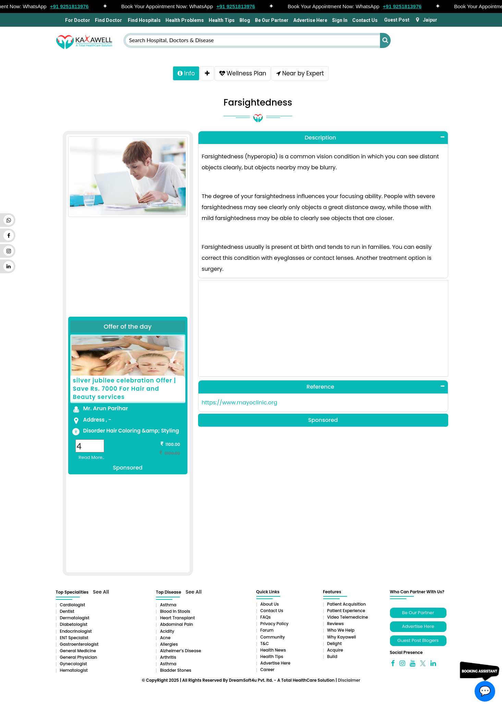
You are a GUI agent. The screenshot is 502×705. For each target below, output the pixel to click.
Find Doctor (108, 20)
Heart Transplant (177, 619)
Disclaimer (349, 681)
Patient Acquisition (346, 605)
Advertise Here (310, 20)
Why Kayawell (341, 638)
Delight (334, 645)
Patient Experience (346, 612)
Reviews (335, 625)
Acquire (335, 651)
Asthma (168, 606)
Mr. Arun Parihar (105, 410)
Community (272, 638)
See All (101, 593)
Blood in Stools (175, 613)
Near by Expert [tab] (302, 74)
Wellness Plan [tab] (243, 74)
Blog (245, 20)
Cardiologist (72, 606)
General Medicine (78, 652)
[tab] (206, 74)
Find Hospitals (144, 20)
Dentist (67, 613)
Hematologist (74, 671)
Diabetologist (73, 626)
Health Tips (222, 20)
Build (332, 658)
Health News (273, 651)
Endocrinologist (76, 632)
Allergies (169, 645)
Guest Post (396, 20)
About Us (269, 605)
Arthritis (168, 658)
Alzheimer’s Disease (180, 652)
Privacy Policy (274, 625)
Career (267, 671)
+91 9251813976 (71, 6)
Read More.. (92, 458)
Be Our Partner (272, 20)
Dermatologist (74, 619)
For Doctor (77, 20)
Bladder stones (175, 671)
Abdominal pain (176, 626)
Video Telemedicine (347, 618)
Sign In (339, 20)
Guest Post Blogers (418, 642)
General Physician (78, 658)
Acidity (167, 632)
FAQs (265, 618)
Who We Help (341, 631)
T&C (264, 645)
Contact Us (365, 20)
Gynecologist (73, 665)
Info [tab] (183, 74)
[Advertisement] (127, 261)
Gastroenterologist (79, 645)
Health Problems (185, 20)
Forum (267, 631)
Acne (165, 639)
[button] (323, 139)
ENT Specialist (74, 639)
